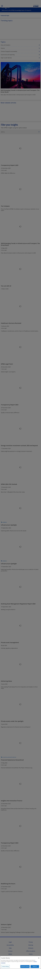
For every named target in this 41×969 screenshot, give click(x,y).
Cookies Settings (5, 966)
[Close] (38, 958)
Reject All (35, 966)
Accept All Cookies (25, 966)
